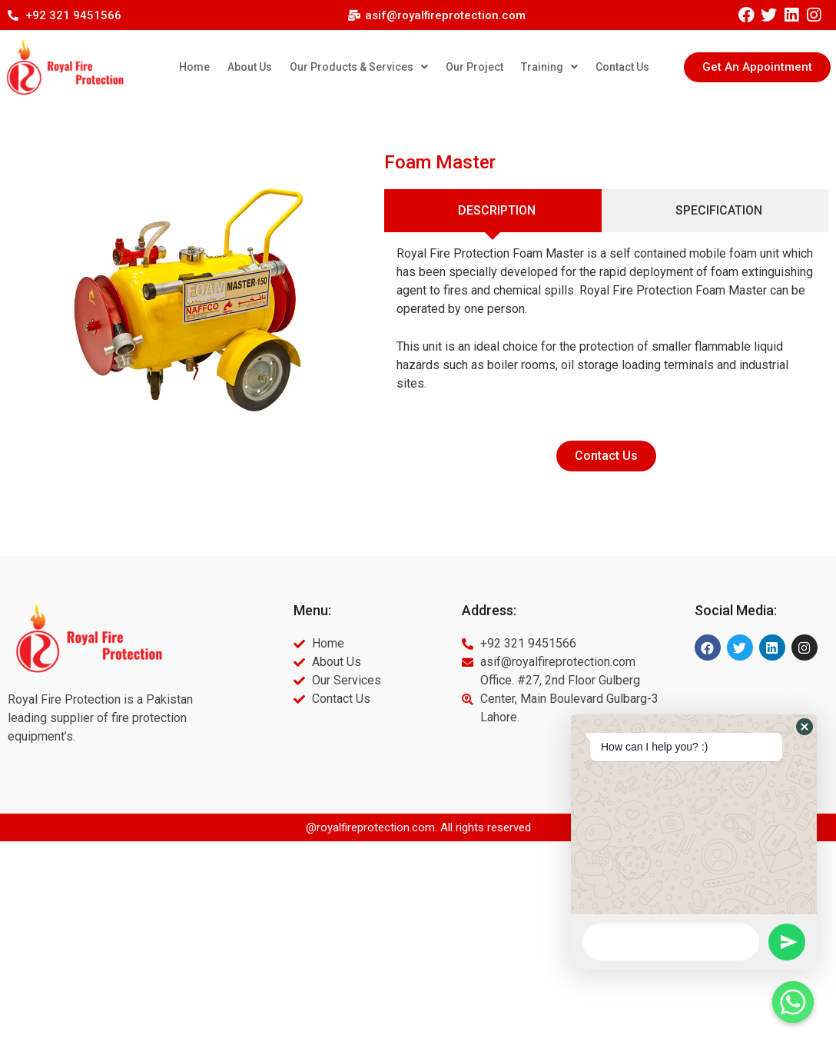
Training (549, 67)
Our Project (474, 67)
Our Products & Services (359, 67)
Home (194, 67)
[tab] (493, 210)
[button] (757, 67)
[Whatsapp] (793, 1002)
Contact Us (622, 67)
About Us (249, 67)
